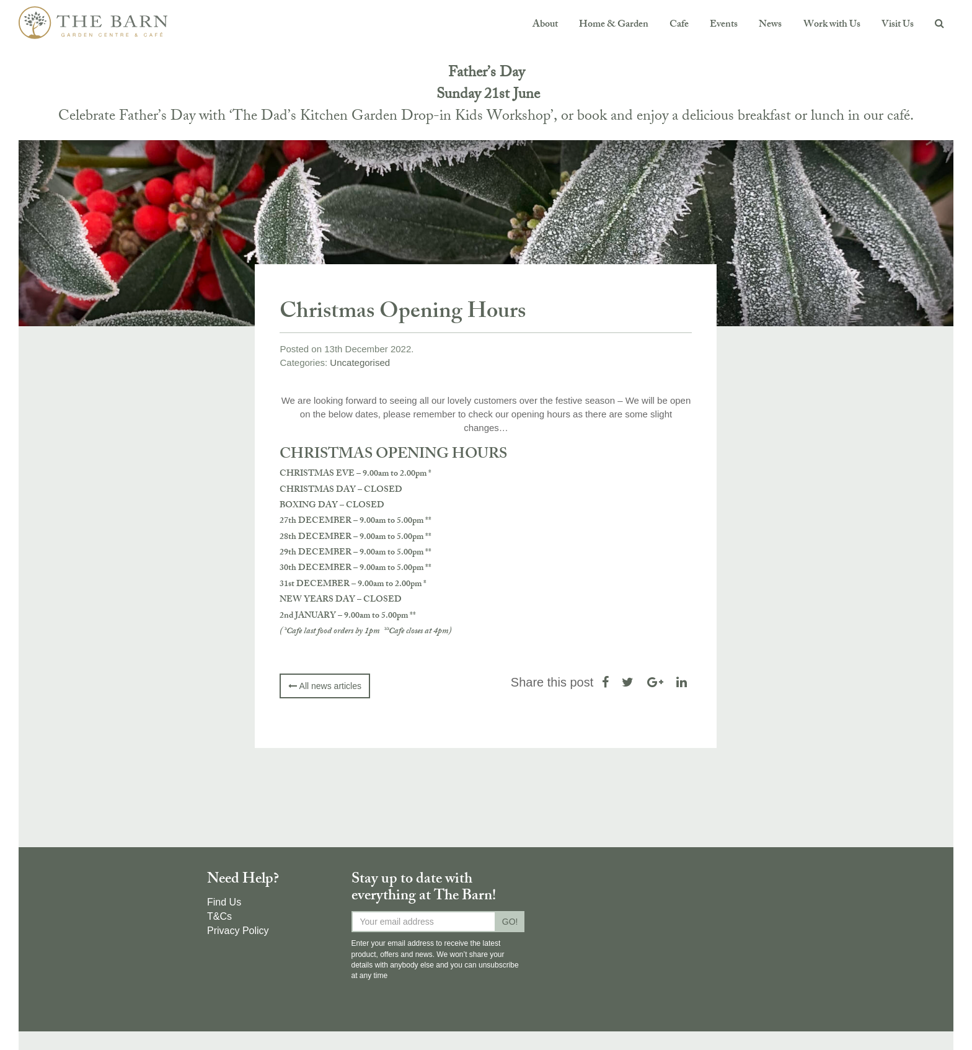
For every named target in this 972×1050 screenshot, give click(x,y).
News (770, 25)
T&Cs (219, 916)
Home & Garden (613, 25)
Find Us (224, 902)
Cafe (679, 25)
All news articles (324, 686)
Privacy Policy (238, 930)
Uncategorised (360, 362)
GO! (510, 922)
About (545, 25)
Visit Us (897, 25)
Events (724, 25)
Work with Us (831, 25)
